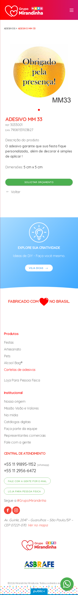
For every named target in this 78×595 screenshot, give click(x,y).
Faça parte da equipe (20, 428)
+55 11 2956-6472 (20, 470)
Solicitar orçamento (39, 182)
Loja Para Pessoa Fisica (22, 380)
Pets (7, 356)
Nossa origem (14, 401)
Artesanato (12, 349)
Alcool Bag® (13, 363)
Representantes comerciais (25, 435)
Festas (9, 342)
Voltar (12, 192)
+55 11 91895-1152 (20, 464)
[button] (39, 109)
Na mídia (11, 415)
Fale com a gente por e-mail (27, 481)
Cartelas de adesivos (20, 369)
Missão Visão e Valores (21, 408)
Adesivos (9, 28)
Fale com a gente (17, 442)
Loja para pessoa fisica (24, 491)
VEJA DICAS (39, 268)
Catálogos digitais (17, 422)
